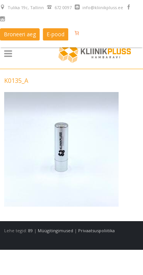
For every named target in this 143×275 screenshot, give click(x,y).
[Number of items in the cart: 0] (76, 33)
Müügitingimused (55, 230)
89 (30, 230)
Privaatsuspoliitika (96, 230)
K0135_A (16, 80)
